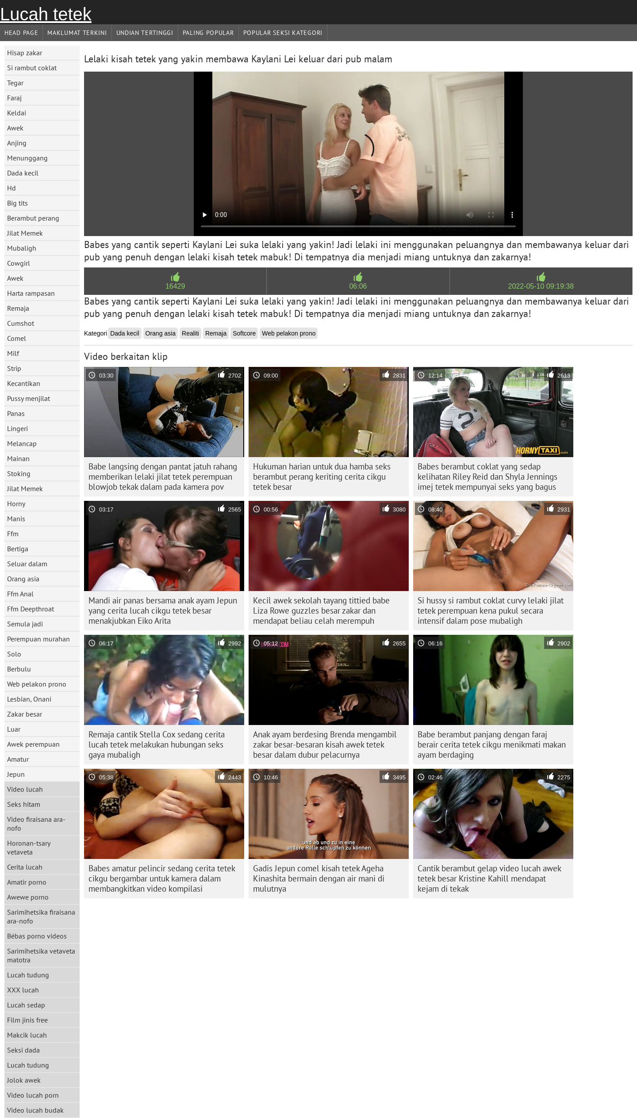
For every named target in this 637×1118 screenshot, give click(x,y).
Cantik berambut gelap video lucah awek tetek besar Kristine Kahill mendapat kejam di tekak (489, 878)
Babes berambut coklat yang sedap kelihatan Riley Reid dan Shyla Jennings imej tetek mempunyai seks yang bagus (487, 476)
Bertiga (17, 548)
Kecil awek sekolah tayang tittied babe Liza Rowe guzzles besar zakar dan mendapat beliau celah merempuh (321, 610)
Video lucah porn (33, 1095)
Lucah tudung (28, 974)
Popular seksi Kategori (282, 33)
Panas (16, 413)
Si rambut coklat (32, 67)
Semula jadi (25, 623)
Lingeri (17, 428)
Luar (13, 729)
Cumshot (20, 323)
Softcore (244, 333)
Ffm (13, 533)
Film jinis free (27, 1019)
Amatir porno (26, 882)
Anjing (17, 142)
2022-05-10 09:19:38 (541, 286)
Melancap (22, 443)
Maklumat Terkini (77, 33)
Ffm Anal (20, 593)
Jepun (16, 774)
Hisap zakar (24, 52)
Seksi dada (23, 1050)
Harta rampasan (31, 293)
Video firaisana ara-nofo (36, 823)
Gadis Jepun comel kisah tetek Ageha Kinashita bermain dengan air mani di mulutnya (318, 878)
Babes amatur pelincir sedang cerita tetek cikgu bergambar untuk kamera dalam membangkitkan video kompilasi (161, 878)
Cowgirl (18, 263)
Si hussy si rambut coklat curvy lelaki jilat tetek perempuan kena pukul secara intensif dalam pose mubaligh (491, 610)
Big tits (17, 202)
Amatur (18, 759)
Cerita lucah (24, 866)
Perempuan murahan (38, 638)
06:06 (358, 286)
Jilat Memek (25, 233)
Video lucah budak (35, 1110)
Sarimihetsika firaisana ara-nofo (41, 916)
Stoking (19, 473)
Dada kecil (22, 172)
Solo (14, 653)
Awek (15, 127)
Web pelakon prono (36, 683)
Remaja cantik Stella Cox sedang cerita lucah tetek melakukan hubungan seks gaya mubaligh (156, 744)
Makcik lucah (27, 1034)
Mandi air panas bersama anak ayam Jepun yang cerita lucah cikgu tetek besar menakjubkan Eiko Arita (162, 610)
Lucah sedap (26, 1004)
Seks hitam (23, 804)
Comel (16, 338)
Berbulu (19, 668)
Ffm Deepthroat (30, 608)
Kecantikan (23, 383)
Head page (21, 33)
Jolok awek (24, 1080)
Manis (16, 518)
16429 (175, 286)
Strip (14, 368)
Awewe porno (28, 897)
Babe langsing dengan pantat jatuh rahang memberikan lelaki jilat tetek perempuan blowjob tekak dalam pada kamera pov (162, 476)
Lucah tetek (46, 14)
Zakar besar (24, 714)
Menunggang (27, 157)
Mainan (18, 458)
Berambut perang (33, 218)
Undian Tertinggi (144, 33)
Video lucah (25, 789)
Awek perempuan (33, 744)
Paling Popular (208, 33)
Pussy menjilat (28, 398)
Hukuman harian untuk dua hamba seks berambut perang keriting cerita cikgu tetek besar (322, 476)
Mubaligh (21, 248)
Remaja (18, 308)
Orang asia (23, 578)
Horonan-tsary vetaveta (28, 847)
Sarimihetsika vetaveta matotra (41, 955)
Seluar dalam (27, 563)
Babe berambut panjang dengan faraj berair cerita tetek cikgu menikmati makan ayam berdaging (492, 744)
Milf (13, 353)
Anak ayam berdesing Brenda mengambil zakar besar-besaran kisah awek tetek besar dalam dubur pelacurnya (325, 744)
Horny (16, 503)
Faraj (14, 97)
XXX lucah (23, 989)
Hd (11, 187)
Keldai (16, 112)
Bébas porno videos (37, 935)
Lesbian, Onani (29, 698)
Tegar (15, 82)
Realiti (190, 333)
